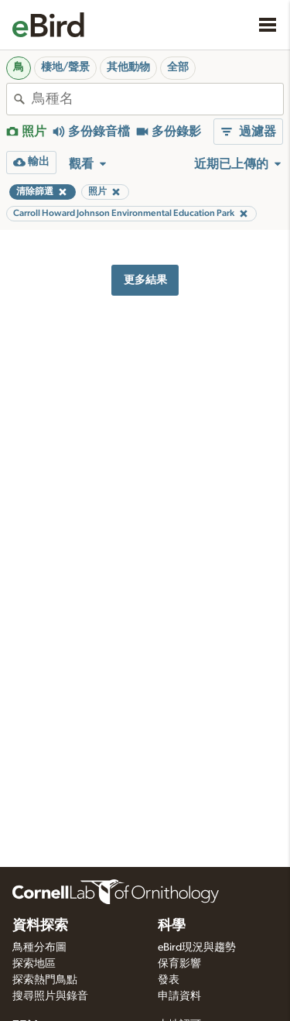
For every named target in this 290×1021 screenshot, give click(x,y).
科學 (172, 926)
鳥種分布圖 (39, 947)
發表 (168, 980)
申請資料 (179, 996)
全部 (178, 67)
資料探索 (40, 926)
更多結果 (145, 280)
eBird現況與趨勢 (197, 947)
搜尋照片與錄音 (50, 996)
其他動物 (128, 67)
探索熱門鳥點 (44, 980)
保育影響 (179, 963)
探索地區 (34, 963)
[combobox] (157, 99)
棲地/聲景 (65, 67)
